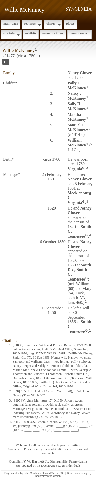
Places (70, 23)
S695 (17, 400)
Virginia (75, 169)
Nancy (80, 73)
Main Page (10, 23)
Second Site (49, 473)
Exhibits (30, 33)
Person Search (79, 33)
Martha (77, 116)
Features (30, 23)
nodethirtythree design (48, 476)
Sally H (77, 106)
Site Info (9, 33)
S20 (16, 391)
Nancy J (77, 95)
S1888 (18, 345)
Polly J (77, 85)
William (77, 142)
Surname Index (52, 33)
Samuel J (77, 127)
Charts (50, 23)
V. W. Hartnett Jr (36, 461)
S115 (17, 422)
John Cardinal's (32, 473)
